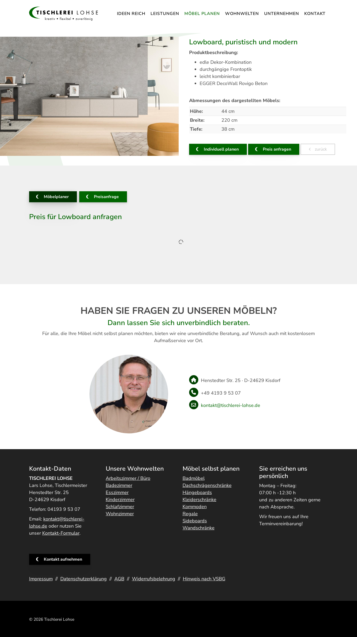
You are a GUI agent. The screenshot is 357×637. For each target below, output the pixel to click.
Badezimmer (119, 485)
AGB (119, 579)
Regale (190, 514)
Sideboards (195, 521)
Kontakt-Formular (60, 533)
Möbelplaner (56, 197)
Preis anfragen (277, 149)
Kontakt (315, 14)
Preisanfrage (106, 197)
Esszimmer (117, 492)
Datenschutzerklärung (83, 579)
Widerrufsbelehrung (153, 579)
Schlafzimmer (120, 506)
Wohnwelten (242, 14)
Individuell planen (221, 149)
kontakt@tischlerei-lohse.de (230, 405)
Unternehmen (281, 14)
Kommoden (195, 506)
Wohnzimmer (120, 514)
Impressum (41, 579)
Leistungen (165, 14)
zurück (320, 149)
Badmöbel (194, 478)
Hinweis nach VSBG (204, 579)
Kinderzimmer (120, 499)
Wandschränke (199, 528)
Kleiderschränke (199, 499)
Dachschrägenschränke (207, 485)
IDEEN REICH (131, 14)
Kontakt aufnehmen (63, 559)
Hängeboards (197, 492)
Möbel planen (202, 14)
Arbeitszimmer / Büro (128, 478)
